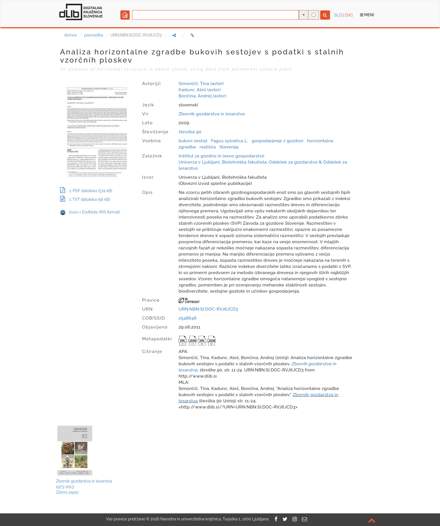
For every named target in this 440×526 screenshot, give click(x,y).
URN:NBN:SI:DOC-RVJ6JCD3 (208, 309)
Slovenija (229, 147)
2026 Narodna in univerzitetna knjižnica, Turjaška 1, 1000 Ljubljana (209, 519)
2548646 (187, 318)
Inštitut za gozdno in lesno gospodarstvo (221, 156)
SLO (338, 15)
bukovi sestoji (192, 140)
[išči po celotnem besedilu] (313, 15)
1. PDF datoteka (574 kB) (86, 191)
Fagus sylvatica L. (229, 140)
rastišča (208, 147)
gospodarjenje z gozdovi (277, 140)
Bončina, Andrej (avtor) (202, 95)
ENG (349, 15)
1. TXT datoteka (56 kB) (85, 199)
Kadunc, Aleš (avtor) (199, 89)
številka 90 (189, 131)
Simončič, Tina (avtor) (201, 83)
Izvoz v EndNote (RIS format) (90, 212)
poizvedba (93, 35)
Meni (367, 15)
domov (70, 35)
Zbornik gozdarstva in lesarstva (211, 113)
